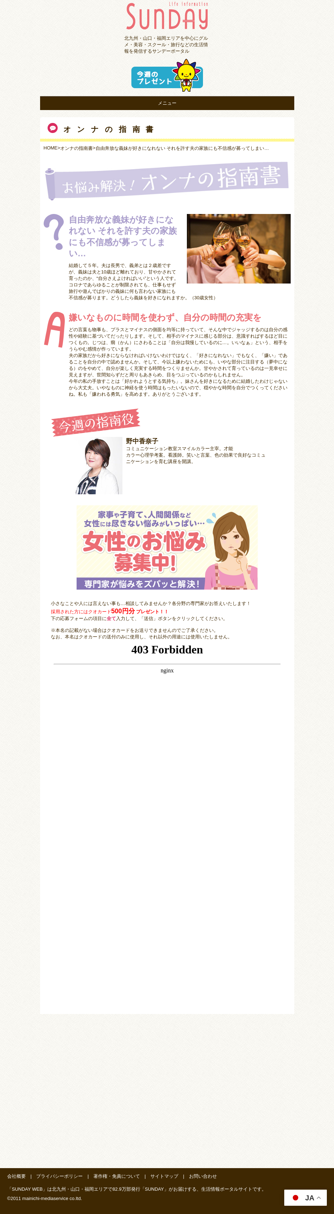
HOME (51, 148)
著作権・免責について (116, 1176)
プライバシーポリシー (59, 1176)
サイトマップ (164, 1176)
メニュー (167, 103)
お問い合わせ (203, 1176)
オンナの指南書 (76, 148)
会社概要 (16, 1176)
